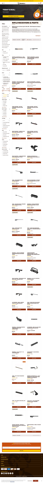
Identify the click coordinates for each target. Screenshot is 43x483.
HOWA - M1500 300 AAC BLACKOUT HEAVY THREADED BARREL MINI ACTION (33, 306)
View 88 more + (4, 85)
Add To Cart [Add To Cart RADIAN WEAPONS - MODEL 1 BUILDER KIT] (34, 437)
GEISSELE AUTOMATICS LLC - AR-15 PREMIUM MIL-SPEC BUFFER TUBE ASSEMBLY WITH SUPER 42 (33, 380)
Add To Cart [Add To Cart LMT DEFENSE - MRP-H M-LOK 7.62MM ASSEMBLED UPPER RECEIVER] (34, 337)
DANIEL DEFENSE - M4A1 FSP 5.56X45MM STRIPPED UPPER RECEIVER (33, 132)
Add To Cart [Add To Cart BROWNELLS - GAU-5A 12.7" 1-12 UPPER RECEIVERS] (19, 361)
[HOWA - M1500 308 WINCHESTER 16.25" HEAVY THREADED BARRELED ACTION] (34, 222)
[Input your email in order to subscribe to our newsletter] (21, 454)
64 (29, 39)
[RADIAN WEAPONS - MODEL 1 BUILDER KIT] (34, 422)
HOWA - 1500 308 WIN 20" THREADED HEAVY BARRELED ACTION (18, 206)
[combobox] (4, 70)
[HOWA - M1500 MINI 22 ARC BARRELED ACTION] (19, 222)
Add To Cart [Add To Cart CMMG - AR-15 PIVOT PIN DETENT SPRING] (19, 387)
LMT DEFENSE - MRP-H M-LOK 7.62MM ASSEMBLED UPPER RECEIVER (33, 331)
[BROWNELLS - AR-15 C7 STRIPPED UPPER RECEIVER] (34, 273)
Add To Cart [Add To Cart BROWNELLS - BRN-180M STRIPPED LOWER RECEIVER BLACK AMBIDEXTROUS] (19, 337)
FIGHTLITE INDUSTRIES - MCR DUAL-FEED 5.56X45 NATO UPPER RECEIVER (33, 82)
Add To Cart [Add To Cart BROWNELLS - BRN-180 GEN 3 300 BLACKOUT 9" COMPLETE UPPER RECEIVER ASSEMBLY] (19, 88)
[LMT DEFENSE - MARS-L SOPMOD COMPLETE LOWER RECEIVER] (19, 298)
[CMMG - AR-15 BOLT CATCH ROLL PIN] (19, 397)
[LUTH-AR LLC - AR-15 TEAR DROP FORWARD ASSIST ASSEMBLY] (34, 397)
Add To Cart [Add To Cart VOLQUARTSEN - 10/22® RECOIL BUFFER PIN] (34, 361)
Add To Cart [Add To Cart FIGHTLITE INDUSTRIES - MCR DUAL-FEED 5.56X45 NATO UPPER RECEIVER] (34, 88)
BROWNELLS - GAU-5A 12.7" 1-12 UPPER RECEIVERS (18, 356)
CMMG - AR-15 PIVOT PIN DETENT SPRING (19, 380)
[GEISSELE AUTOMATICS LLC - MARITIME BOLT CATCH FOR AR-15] (34, 148)
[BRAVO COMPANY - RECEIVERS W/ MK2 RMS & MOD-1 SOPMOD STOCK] (19, 273)
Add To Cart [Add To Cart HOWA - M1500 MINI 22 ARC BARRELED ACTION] (19, 237)
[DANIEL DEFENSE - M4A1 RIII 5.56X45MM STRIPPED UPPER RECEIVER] (19, 99)
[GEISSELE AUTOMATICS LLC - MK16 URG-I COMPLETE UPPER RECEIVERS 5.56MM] (19, 49)
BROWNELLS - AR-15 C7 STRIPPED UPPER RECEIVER (33, 281)
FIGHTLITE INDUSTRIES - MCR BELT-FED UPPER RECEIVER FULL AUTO (33, 182)
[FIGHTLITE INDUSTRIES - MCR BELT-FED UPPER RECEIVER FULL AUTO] (34, 173)
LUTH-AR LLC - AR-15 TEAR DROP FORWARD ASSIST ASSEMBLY (33, 405)
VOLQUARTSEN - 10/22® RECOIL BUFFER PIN (34, 356)
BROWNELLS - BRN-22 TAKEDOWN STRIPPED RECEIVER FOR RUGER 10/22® (19, 256)
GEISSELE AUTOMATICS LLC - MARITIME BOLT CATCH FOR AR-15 (33, 157)
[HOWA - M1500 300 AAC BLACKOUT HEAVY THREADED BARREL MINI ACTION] (34, 298)
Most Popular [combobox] (38, 35)
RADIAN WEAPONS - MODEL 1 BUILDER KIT (33, 430)
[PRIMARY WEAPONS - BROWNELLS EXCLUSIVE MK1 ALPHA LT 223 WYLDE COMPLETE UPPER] (19, 422)
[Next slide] (41, 12)
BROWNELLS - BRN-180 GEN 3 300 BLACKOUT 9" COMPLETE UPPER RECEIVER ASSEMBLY (18, 82)
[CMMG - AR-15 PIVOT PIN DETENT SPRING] (19, 371)
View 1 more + (4, 107)
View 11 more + (4, 147)
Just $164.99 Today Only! (13, 16)
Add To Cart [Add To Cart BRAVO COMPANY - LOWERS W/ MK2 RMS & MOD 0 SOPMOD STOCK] (19, 138)
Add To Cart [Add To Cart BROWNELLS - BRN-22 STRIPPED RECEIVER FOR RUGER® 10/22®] (34, 212)
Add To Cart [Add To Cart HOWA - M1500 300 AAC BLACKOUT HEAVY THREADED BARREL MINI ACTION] (34, 312)
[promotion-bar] (21, 1)
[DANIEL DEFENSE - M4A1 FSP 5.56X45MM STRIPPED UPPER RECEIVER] (34, 123)
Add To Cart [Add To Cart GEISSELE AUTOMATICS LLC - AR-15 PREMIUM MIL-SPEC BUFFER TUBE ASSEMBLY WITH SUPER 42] (34, 387)
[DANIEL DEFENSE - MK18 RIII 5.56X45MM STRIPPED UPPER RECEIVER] (34, 99)
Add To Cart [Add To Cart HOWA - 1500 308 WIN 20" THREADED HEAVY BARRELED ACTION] (19, 212)
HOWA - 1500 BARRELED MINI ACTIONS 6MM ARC (18, 181)
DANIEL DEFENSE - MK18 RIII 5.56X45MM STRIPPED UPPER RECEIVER (33, 107)
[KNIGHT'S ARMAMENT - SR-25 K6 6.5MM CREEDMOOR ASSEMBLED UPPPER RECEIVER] (34, 49)
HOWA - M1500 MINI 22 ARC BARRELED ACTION (17, 231)
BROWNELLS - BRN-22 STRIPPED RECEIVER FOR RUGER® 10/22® (34, 206)
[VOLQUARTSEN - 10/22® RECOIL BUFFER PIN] (34, 347)
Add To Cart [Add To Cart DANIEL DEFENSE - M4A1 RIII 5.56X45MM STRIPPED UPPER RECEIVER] (19, 113)
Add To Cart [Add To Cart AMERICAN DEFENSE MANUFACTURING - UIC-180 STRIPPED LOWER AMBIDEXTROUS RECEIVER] (34, 263)
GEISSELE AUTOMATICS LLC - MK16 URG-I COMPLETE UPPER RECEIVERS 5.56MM (18, 58)
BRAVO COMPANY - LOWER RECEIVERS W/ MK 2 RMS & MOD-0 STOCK (19, 157)
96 (30, 39)
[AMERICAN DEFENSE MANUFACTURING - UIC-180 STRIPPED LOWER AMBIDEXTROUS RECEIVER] (34, 247)
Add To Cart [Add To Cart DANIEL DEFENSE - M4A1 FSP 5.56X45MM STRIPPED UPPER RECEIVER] (34, 138)
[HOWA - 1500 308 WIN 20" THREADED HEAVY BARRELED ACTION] (19, 198)
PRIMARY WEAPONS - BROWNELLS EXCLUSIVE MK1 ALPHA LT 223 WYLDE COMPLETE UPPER (19, 431)
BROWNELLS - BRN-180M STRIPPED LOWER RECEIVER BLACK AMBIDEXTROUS (18, 331)
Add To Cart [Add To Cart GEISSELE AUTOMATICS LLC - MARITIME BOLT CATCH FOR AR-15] (34, 163)
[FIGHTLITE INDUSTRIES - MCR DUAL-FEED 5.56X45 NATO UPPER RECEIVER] (34, 74)
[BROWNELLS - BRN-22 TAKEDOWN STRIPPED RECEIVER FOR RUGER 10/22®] (19, 247)
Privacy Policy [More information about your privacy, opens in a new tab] (12, 481)
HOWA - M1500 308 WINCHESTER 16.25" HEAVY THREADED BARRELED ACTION (34, 231)
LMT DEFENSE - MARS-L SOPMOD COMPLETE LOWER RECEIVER (19, 306)
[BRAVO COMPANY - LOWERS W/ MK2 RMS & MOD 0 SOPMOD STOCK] (19, 123)
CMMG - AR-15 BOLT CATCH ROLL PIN (19, 405)
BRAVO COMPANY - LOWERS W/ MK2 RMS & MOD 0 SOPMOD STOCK (18, 132)
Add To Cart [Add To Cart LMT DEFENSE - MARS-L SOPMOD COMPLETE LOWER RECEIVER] (19, 312)
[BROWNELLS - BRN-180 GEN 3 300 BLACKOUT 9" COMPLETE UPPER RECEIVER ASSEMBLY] (19, 74)
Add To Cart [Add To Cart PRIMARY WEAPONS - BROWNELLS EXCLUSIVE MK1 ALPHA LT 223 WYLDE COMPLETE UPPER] (19, 437)
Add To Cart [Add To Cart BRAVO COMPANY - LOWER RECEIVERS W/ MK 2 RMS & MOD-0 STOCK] (19, 163)
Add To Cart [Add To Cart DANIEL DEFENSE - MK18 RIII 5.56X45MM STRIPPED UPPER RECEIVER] (34, 113)
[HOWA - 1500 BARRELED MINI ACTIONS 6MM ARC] (19, 173)
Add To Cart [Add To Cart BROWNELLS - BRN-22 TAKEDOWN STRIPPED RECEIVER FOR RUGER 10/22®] (19, 263)
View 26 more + (4, 116)
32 (27, 39)
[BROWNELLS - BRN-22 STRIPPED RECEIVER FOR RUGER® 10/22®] (34, 198)
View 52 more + (4, 128)
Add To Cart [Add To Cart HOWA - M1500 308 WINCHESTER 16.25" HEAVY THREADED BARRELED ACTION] (34, 237)
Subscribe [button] (21, 456)
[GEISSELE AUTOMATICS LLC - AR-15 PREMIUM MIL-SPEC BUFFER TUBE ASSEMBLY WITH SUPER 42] (34, 371)
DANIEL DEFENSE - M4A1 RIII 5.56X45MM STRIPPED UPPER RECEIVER (18, 107)
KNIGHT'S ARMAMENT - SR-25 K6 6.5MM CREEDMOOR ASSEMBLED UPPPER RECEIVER (34, 58)
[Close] (42, 481)
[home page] (21, 3)
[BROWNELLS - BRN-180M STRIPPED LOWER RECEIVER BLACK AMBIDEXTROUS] (19, 322)
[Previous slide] (1, 12)
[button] (2, 3)
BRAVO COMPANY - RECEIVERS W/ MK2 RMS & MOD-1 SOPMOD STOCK (18, 282)
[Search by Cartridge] (6, 121)
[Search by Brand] (6, 75)
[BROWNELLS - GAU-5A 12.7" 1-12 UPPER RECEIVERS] (19, 347)
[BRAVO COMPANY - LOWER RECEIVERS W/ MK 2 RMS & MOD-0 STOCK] (19, 148)
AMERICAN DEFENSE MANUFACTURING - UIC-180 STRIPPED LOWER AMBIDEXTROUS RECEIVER (33, 256)
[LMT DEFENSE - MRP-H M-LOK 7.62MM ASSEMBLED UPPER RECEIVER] (34, 322)
